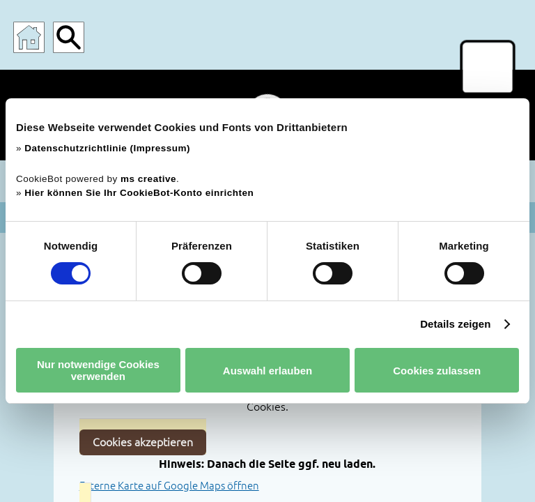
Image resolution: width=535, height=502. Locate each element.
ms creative (148, 179)
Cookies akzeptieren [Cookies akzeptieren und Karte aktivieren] (143, 442)
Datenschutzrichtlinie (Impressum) (107, 148)
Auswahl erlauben (267, 370)
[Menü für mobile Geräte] (488, 68)
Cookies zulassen (437, 370)
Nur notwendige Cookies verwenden (98, 370)
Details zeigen (455, 324)
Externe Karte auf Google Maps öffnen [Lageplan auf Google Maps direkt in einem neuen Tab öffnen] (169, 486)
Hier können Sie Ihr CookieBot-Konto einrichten (139, 193)
